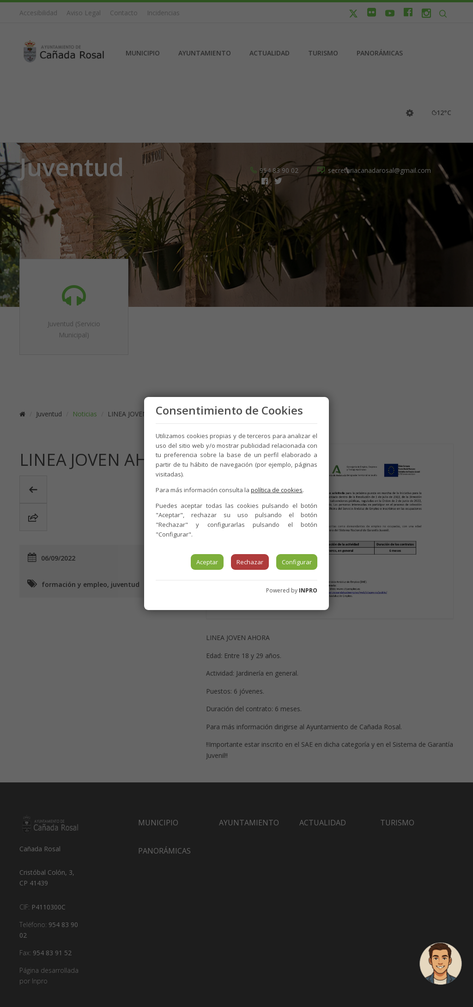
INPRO (308, 590)
